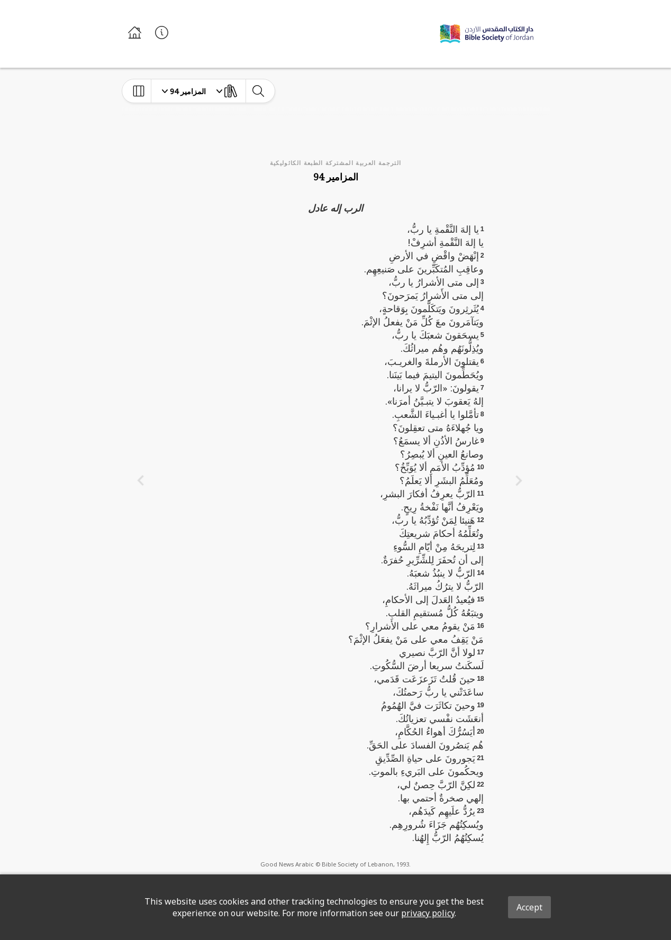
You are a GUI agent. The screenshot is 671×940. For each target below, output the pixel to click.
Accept (529, 907)
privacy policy (428, 913)
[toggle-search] (258, 91)
